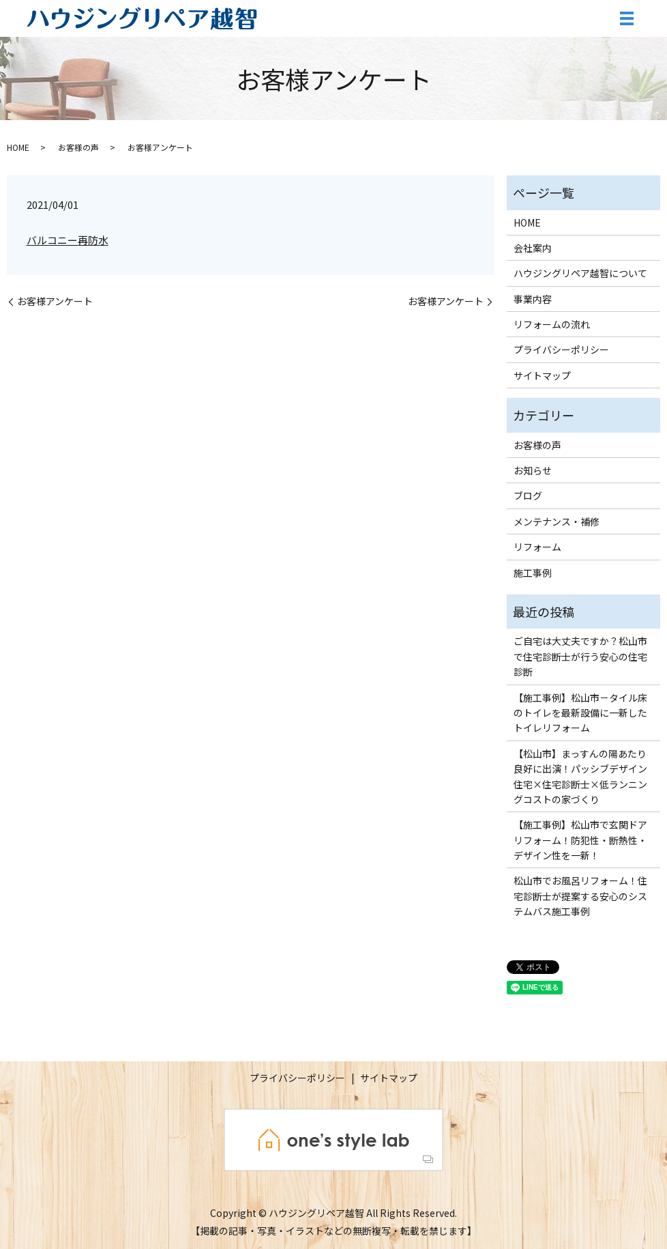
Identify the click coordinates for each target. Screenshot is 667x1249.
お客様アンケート (55, 301)
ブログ (528, 495)
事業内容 (533, 299)
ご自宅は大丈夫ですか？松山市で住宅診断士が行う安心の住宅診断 (580, 656)
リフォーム (537, 547)
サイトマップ (542, 375)
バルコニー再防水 (67, 240)
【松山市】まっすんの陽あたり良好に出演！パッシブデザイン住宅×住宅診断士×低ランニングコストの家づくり (580, 776)
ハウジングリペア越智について (580, 273)
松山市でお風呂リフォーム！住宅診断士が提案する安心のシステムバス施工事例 (580, 896)
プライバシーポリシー (561, 349)
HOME (18, 147)
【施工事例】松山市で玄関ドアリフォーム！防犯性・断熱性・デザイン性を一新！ (580, 840)
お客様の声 (78, 147)
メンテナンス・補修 (556, 521)
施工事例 (533, 572)
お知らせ (533, 470)
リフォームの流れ (552, 324)
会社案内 (533, 248)
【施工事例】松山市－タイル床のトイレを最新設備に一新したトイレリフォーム (580, 713)
